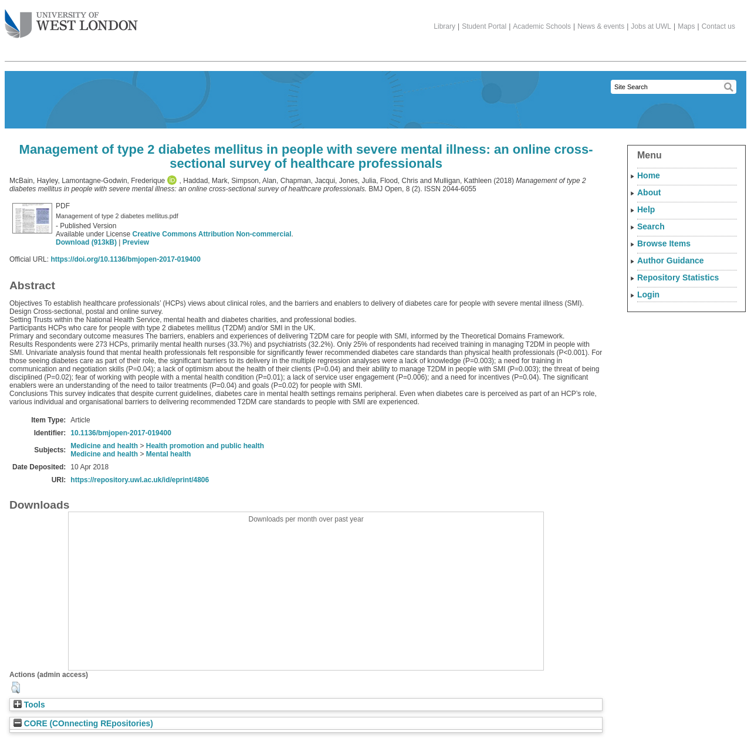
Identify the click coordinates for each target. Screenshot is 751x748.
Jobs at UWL (651, 26)
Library (444, 26)
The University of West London (71, 19)
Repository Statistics (678, 277)
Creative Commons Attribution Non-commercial (212, 234)
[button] (15, 688)
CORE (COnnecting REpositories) (83, 723)
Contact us (718, 26)
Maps (686, 26)
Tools (29, 704)
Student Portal (484, 26)
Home (648, 175)
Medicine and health (104, 446)
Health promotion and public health (205, 446)
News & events (600, 26)
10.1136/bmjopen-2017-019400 (120, 433)
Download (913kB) (86, 242)
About (649, 192)
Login (648, 294)
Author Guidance (670, 260)
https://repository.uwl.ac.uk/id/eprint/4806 (139, 480)
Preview (136, 242)
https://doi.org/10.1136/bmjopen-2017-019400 (125, 259)
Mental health (168, 454)
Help (646, 209)
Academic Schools (542, 26)
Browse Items (664, 243)
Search (651, 226)
